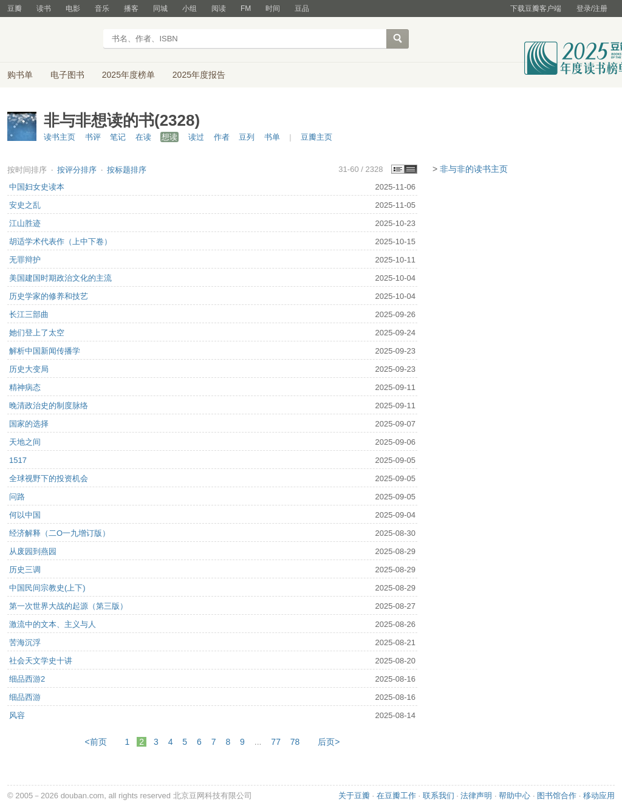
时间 (272, 8)
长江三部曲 (29, 314)
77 (276, 742)
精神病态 (25, 387)
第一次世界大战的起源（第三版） (68, 606)
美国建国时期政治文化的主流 (60, 277)
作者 (222, 137)
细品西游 (25, 697)
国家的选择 (29, 423)
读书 (43, 8)
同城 (160, 8)
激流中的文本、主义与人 (52, 624)
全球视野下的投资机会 (48, 478)
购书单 (20, 75)
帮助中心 (514, 795)
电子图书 (67, 75)
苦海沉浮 (25, 642)
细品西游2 (27, 678)
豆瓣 (14, 8)
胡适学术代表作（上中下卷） (60, 241)
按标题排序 (126, 169)
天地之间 (25, 442)
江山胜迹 (25, 223)
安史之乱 (25, 205)
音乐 (102, 8)
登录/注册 (591, 8)
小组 (189, 8)
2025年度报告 (199, 75)
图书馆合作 (556, 795)
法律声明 (476, 795)
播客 (131, 8)
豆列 (247, 137)
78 (295, 742)
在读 (143, 137)
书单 (272, 137)
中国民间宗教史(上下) (47, 587)
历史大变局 (29, 369)
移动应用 (599, 795)
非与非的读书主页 (474, 169)
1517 (18, 460)
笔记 (118, 137)
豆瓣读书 (51, 40)
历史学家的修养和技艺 (48, 296)
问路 (17, 496)
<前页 (96, 742)
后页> (329, 742)
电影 (73, 8)
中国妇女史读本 (36, 186)
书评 (93, 137)
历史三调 (25, 569)
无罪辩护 (25, 259)
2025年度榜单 (128, 75)
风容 (17, 715)
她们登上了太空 (36, 332)
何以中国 (25, 514)
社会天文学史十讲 (40, 660)
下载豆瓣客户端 (535, 8)
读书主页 (59, 137)
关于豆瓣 (354, 795)
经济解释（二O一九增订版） (59, 533)
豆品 (302, 8)
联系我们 (438, 795)
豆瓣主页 (316, 137)
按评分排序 (78, 169)
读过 (196, 137)
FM (246, 8)
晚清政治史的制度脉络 (48, 405)
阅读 (218, 8)
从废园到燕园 (32, 551)
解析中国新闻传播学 (44, 350)
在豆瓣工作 (396, 795)
